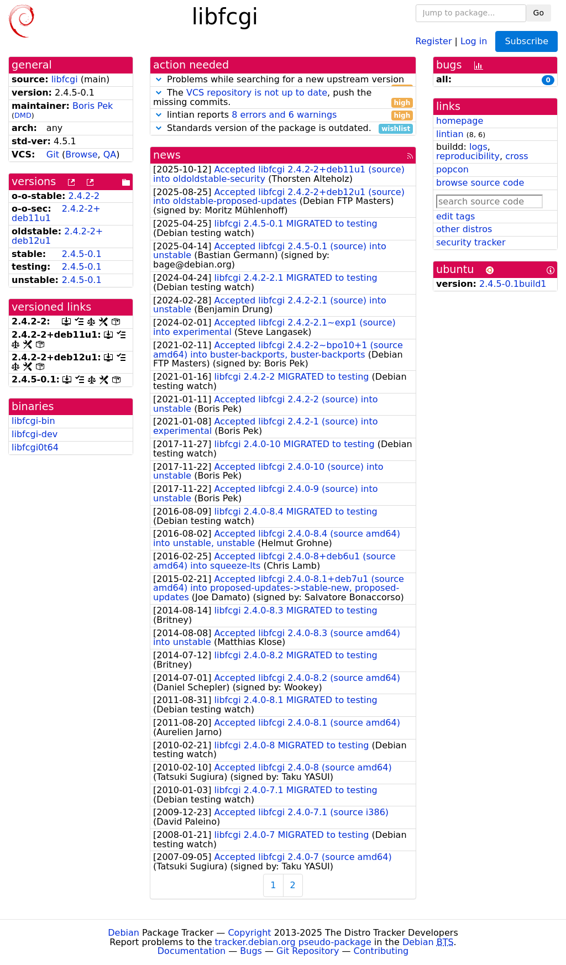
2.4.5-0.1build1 (512, 284)
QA (110, 154)
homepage (459, 121)
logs (478, 146)
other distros (464, 229)
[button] (158, 79)
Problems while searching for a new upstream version (283, 80)
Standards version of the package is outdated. (283, 128)
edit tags (455, 216)
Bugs (251, 951)
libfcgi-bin (33, 421)
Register (434, 40)
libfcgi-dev (34, 434)
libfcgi (64, 79)
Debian (123, 932)
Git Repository (307, 951)
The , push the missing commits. (283, 97)
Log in (473, 40)
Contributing (381, 951)
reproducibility (468, 156)
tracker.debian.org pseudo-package (293, 942)
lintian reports (283, 115)
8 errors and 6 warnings (284, 114)
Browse (81, 154)
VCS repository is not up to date (256, 92)
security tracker (471, 242)
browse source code (480, 182)
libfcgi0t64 (35, 447)
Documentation (192, 951)
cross (516, 156)
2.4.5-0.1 (82, 254)
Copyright (249, 932)
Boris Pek (92, 106)
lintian (450, 134)
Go (538, 12)
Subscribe (526, 41)
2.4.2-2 (84, 196)
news (167, 155)
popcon (452, 169)
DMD (23, 115)
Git (52, 154)
